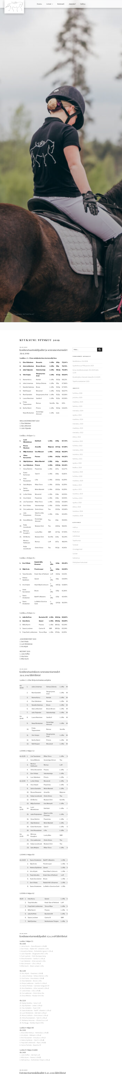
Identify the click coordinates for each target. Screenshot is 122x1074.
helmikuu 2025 (77, 406)
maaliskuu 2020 (78, 481)
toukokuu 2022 (78, 441)
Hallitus (82, 4)
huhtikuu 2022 (77, 446)
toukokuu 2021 (78, 454)
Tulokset (75, 545)
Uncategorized (77, 549)
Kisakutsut (76, 532)
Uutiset (49, 4)
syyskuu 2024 (77, 415)
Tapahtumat (77, 540)
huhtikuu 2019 (77, 498)
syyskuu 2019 (77, 489)
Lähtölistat (76, 536)
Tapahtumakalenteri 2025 (81, 381)
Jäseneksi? (72, 4)
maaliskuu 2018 (78, 516)
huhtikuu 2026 (77, 393)
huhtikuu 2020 (77, 476)
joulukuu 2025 (77, 397)
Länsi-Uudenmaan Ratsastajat (19, 314)
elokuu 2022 (77, 437)
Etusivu (39, 4)
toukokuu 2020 (78, 472)
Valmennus (76, 558)
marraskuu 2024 (78, 411)
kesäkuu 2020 (77, 467)
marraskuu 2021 (78, 450)
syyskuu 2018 (77, 502)
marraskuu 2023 (78, 424)
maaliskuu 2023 (78, 428)
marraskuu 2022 (78, 432)
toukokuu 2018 (78, 511)
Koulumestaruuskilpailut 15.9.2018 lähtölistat (43, 936)
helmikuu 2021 (77, 459)
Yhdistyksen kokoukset (80, 562)
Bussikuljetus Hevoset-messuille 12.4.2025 (86, 377)
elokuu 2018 (77, 507)
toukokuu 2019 (78, 494)
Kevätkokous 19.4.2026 (80, 361)
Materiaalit (60, 4)
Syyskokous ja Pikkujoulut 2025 (83, 366)
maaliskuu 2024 (78, 419)
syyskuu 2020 (77, 463)
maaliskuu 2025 (78, 402)
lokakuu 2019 (77, 485)
